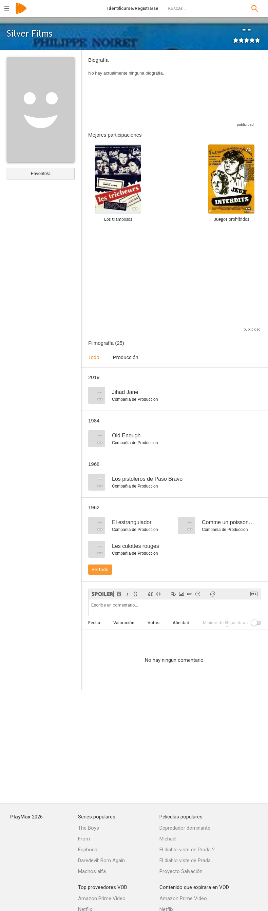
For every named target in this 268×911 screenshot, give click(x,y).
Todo (93, 357)
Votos (153, 622)
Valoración (123, 622)
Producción (125, 357)
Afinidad (181, 622)
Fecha (94, 622)
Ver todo (100, 569)
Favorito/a (41, 173)
